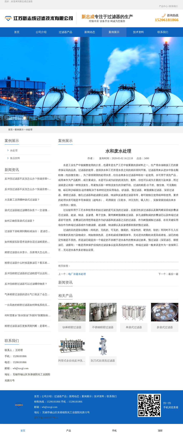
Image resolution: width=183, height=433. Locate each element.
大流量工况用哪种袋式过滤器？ (22, 199)
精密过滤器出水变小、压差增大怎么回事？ (28, 252)
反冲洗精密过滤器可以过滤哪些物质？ (26, 284)
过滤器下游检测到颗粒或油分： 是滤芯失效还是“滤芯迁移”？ (28, 231)
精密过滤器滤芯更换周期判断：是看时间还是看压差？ (28, 326)
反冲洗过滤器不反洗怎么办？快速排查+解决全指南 (28, 178)
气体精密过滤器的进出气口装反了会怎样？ (28, 294)
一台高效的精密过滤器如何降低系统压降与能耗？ (28, 305)
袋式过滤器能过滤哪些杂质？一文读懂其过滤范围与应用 (28, 210)
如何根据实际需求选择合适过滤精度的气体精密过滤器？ (28, 241)
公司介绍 (41, 32)
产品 (68, 428)
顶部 (160, 428)
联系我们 (173, 6)
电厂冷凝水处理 (77, 274)
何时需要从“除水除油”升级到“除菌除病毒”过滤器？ (28, 315)
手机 (114, 428)
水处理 (29, 129)
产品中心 (163, 6)
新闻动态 (89, 32)
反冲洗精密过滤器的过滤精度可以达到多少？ (28, 273)
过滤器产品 (65, 32)
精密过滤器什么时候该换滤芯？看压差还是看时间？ (28, 263)
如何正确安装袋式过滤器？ (20, 220)
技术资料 (138, 32)
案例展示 (114, 32)
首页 (16, 32)
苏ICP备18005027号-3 (46, 417)
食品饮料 (15, 158)
